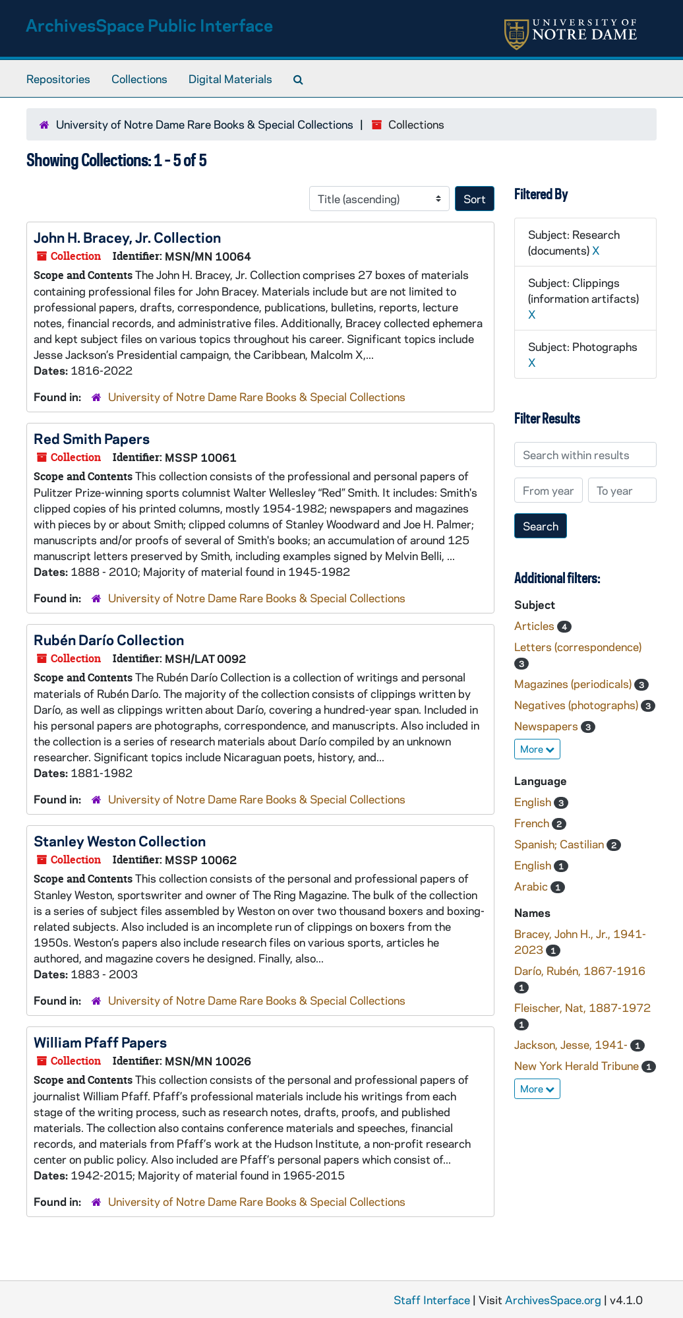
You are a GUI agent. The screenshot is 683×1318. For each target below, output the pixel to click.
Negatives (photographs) (577, 704)
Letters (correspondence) (577, 646)
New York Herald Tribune (577, 1065)
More (537, 748)
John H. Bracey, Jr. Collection (127, 237)
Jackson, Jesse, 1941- (572, 1044)
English (534, 801)
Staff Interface (432, 1299)
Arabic (532, 886)
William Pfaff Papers (100, 1041)
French (533, 822)
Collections (139, 78)
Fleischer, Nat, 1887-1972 (582, 1007)
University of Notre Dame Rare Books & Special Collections (204, 124)
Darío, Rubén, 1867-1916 (579, 970)
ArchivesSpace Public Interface (149, 25)
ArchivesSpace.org (553, 1299)
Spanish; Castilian (560, 843)
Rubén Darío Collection (109, 639)
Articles (535, 625)
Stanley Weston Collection (120, 840)
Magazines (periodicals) (574, 683)
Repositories (58, 78)
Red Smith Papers (92, 438)
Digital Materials (230, 78)
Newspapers (547, 725)
